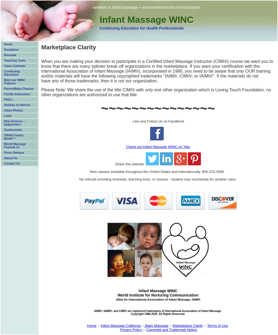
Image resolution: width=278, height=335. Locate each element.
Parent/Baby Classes (19, 88)
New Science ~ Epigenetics (14, 123)
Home (8, 44)
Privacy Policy (131, 330)
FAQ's (8, 99)
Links (8, 115)
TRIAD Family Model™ (14, 137)
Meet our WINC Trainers (14, 81)
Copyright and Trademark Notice (171, 330)
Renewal (10, 55)
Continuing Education (12, 73)
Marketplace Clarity (188, 326)
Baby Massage (156, 326)
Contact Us (12, 163)
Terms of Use (217, 326)
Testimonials (13, 129)
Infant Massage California (121, 326)
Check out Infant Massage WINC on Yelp (158, 147)
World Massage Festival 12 (15, 145)
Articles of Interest (17, 105)
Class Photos (13, 110)
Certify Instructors (17, 94)
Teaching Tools (15, 60)
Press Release (14, 152)
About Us (10, 158)
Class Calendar (15, 65)
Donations (11, 49)
